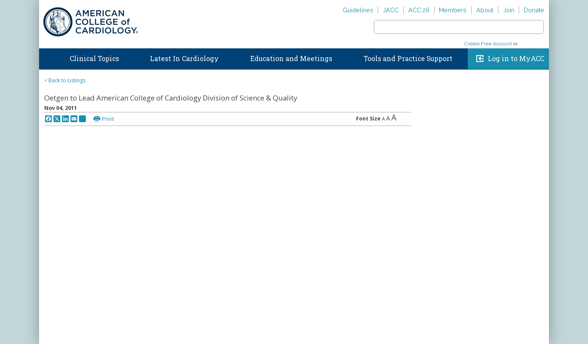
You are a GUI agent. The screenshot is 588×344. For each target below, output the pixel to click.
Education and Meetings (291, 58)
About (484, 10)
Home (47, 57)
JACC (391, 10)
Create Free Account (488, 44)
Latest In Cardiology (184, 58)
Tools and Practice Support (408, 58)
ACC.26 (419, 10)
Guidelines (358, 10)
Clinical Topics (94, 58)
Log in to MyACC (516, 58)
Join (508, 10)
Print (108, 119)
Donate (534, 10)
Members (452, 10)
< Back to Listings (64, 80)
